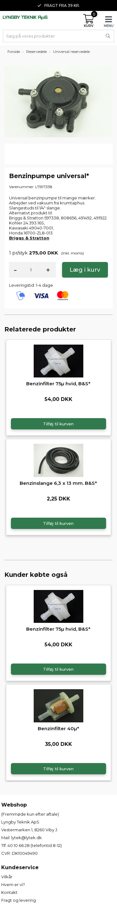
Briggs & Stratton (29, 237)
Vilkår (6, 876)
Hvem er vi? (13, 884)
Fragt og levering (18, 900)
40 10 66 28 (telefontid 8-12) (34, 845)
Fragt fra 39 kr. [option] (58, 5)
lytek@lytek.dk (26, 837)
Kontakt (9, 892)
